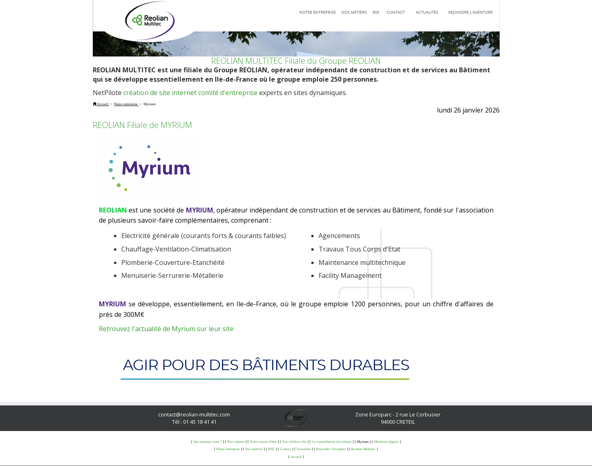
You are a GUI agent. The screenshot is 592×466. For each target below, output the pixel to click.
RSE (271, 449)
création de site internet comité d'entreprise (190, 92)
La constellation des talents (332, 442)
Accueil (295, 457)
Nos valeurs (236, 442)
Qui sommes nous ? (207, 442)
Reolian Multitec (363, 449)
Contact (285, 449)
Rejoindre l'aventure (331, 449)
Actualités (303, 449)
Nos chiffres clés (294, 442)
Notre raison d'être (263, 442)
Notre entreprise (228, 449)
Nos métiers (253, 449)
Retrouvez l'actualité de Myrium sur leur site (166, 328)
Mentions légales (386, 442)
